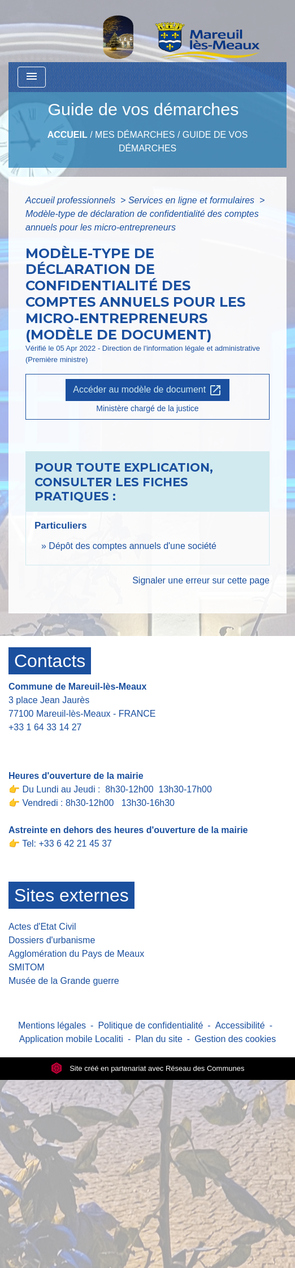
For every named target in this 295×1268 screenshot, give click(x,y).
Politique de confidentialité (150, 1025)
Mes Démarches (135, 135)
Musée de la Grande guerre (63, 981)
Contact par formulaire (60, 745)
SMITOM (26, 967)
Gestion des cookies (235, 1039)
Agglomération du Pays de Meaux (76, 953)
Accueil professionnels (71, 200)
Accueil (67, 135)
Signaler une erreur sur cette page (201, 580)
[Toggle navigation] (32, 77)
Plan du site (159, 1039)
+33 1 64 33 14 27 (44, 727)
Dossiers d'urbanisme (51, 940)
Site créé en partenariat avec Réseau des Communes (148, 1068)
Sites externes (71, 895)
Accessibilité (240, 1025)
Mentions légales (52, 1025)
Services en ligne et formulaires (192, 200)
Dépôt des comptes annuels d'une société (132, 546)
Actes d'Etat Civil (42, 926)
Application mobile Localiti (71, 1039)
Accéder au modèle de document (147, 390)
